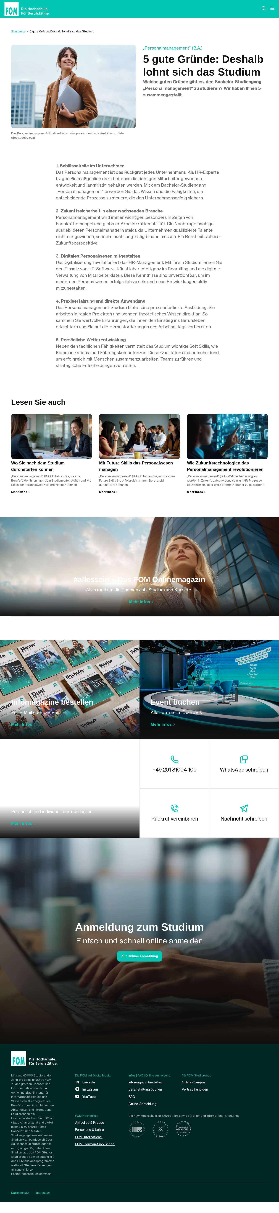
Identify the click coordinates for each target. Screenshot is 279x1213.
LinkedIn (89, 1093)
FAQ (132, 1107)
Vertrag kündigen (196, 1100)
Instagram (90, 1100)
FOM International (90, 1147)
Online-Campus (194, 1093)
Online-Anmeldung (143, 1114)
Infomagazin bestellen (146, 1093)
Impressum (44, 1204)
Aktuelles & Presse (91, 1133)
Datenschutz (20, 1204)
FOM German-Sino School (97, 1154)
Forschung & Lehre (91, 1140)
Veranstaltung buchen (146, 1100)
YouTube (89, 1107)
